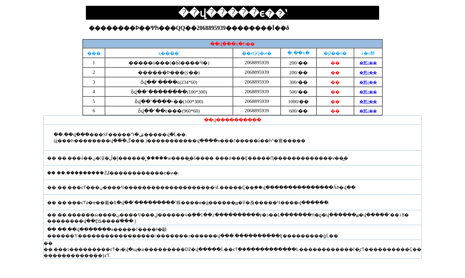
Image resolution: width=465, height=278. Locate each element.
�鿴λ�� (368, 63)
